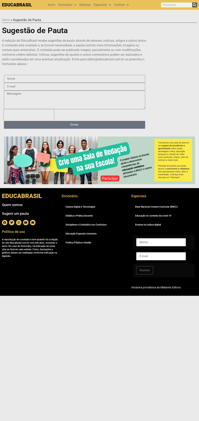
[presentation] (29, 115)
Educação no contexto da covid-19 (153, 215)
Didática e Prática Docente (79, 215)
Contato (121, 4)
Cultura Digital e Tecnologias (80, 206)
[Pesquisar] (194, 5)
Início (51, 5)
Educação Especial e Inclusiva (81, 233)
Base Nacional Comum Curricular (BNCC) (156, 206)
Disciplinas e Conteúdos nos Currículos (86, 224)
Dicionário (67, 4)
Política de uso (13, 232)
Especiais (102, 4)
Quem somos (12, 205)
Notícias (85, 5)
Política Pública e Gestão (78, 242)
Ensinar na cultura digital (148, 224)
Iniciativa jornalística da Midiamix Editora (156, 287)
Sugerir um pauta (15, 213)
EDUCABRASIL (17, 5)
